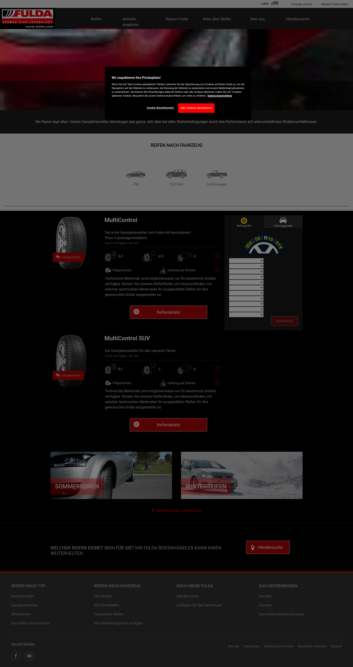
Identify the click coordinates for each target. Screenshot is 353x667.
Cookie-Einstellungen (160, 107)
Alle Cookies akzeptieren (196, 107)
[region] (178, 93)
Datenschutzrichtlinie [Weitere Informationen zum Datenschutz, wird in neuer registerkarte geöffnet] (220, 95)
